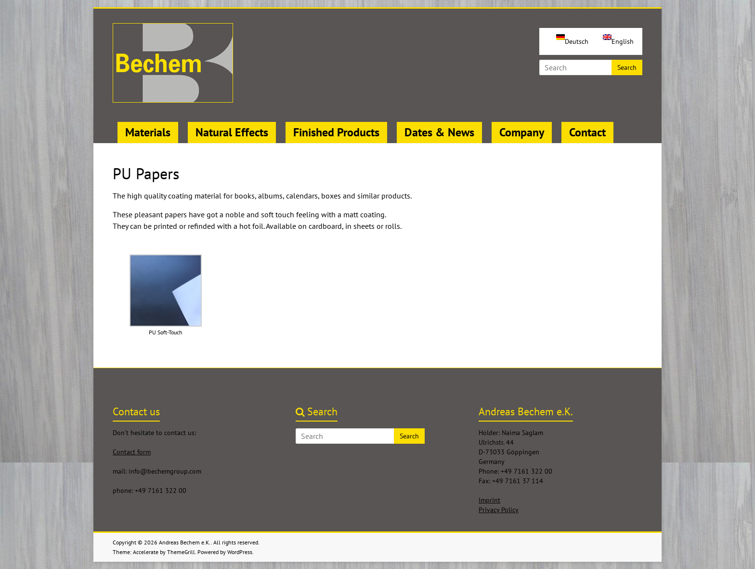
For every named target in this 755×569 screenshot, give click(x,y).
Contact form (132, 452)
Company (521, 132)
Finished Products (336, 132)
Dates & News (439, 132)
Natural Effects (231, 132)
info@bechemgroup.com (165, 471)
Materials (147, 132)
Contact (587, 132)
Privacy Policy (499, 509)
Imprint (489, 500)
